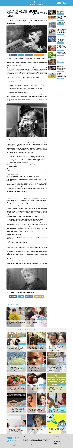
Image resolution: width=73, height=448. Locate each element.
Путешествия (57, 443)
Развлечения (57, 436)
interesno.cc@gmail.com (13, 445)
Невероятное (57, 441)
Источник (8, 299)
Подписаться (61, 3)
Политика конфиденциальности (31, 444)
